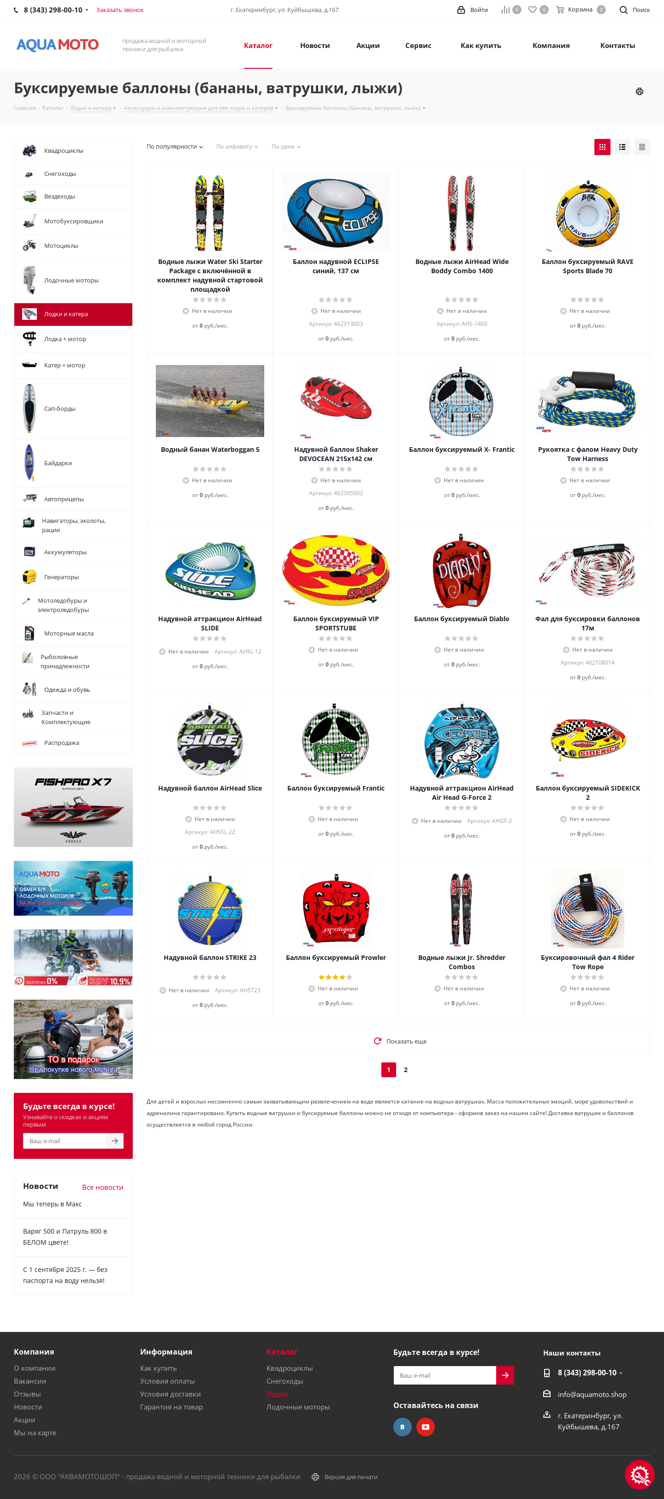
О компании (35, 1368)
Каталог (282, 1352)
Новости (28, 1406)
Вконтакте (402, 1427)
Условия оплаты (167, 1380)
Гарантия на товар (171, 1406)
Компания (34, 1352)
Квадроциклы (290, 1368)
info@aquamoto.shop (592, 1394)
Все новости (103, 1187)
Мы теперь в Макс (52, 1203)
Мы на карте (35, 1432)
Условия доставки (170, 1393)
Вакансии (30, 1380)
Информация (166, 1352)
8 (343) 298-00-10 (587, 1372)
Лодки (277, 1393)
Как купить (158, 1368)
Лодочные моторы (298, 1406)
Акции (25, 1419)
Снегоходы (285, 1380)
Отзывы (27, 1393)
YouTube (425, 1427)
